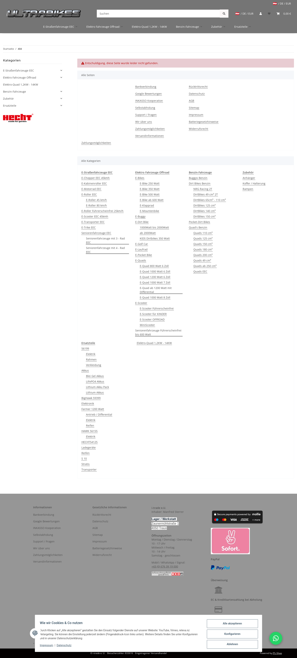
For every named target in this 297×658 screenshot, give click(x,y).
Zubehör (8, 98)
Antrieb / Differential (99, 414)
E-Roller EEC (89, 194)
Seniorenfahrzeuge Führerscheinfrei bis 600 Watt (158, 332)
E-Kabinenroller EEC (94, 183)
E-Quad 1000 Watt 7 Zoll (155, 282)
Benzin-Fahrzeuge (14, 91)
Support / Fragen (146, 114)
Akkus (85, 370)
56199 (85, 348)
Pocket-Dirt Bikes (199, 222)
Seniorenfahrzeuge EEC (96, 233)
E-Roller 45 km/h (96, 200)
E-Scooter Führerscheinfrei (157, 308)
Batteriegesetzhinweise (203, 122)
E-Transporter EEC (93, 222)
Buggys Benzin (198, 178)
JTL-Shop (277, 653)
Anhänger (249, 178)
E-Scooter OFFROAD (152, 319)
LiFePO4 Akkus (95, 381)
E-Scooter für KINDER (153, 314)
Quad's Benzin (198, 227)
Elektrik (90, 354)
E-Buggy (140, 216)
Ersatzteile (9, 105)
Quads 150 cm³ (203, 244)
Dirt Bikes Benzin (199, 183)
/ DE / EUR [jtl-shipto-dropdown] (282, 3)
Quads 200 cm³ (203, 255)
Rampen (248, 189)
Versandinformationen (149, 136)
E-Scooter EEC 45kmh (94, 216)
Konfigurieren (231, 634)
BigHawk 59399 (91, 398)
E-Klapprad (147, 205)
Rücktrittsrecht (198, 86)
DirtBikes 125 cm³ (204, 205)
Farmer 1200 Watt (92, 409)
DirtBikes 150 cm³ (204, 216)
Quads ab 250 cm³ (204, 266)
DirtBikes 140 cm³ (204, 211)
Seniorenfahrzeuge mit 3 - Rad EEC (105, 240)
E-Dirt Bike (141, 222)
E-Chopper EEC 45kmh (95, 178)
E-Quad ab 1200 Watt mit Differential (156, 290)
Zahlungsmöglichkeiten (150, 129)
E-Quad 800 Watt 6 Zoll (154, 266)
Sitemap (194, 107)
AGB (191, 100)
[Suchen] (158, 13)
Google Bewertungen (148, 93)
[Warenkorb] (284, 13)
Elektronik (87, 403)
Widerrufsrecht (198, 129)
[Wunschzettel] (269, 13)
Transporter (89, 469)
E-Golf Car (141, 244)
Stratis (85, 464)
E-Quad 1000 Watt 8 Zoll (155, 297)
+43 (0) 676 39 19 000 (165, 566)
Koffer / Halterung (254, 183)
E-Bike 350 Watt (149, 189)
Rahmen (91, 359)
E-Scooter (141, 303)
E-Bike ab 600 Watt (151, 200)
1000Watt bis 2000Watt (154, 227)
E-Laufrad (141, 249)
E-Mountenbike (149, 211)
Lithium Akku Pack (97, 387)
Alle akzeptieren (231, 624)
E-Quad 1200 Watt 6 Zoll (155, 277)
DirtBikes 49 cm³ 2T (205, 194)
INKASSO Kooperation (149, 100)
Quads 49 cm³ (202, 260)
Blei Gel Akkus (95, 376)
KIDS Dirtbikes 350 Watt (155, 238)
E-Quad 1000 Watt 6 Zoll (155, 271)
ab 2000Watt (148, 233)
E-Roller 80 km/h (96, 205)
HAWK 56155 (89, 431)
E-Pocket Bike (143, 255)
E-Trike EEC (88, 227)
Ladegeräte (88, 447)
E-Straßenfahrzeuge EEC (18, 70)
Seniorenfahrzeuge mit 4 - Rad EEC (105, 250)
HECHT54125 (89, 442)
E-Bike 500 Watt (149, 194)
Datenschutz (197, 93)
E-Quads (140, 260)
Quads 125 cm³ (203, 238)
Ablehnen (231, 644)
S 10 (84, 458)
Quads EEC (200, 271)
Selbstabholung (145, 107)
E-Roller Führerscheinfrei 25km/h (102, 211)
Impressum (196, 114)
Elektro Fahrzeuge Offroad (19, 77)
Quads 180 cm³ (203, 249)
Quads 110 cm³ (203, 233)
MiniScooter (147, 325)
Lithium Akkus (95, 392)
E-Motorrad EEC (91, 189)
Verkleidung (93, 365)
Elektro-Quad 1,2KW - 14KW (154, 343)
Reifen (90, 425)
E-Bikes (139, 178)
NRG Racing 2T (202, 189)
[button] (260, 13)
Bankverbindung (145, 86)
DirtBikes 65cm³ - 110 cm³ (209, 200)
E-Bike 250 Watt (149, 183)
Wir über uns (143, 122)
